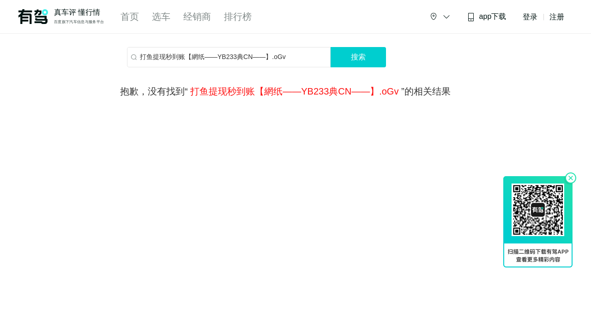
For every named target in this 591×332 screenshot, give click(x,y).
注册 (556, 17)
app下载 (487, 16)
